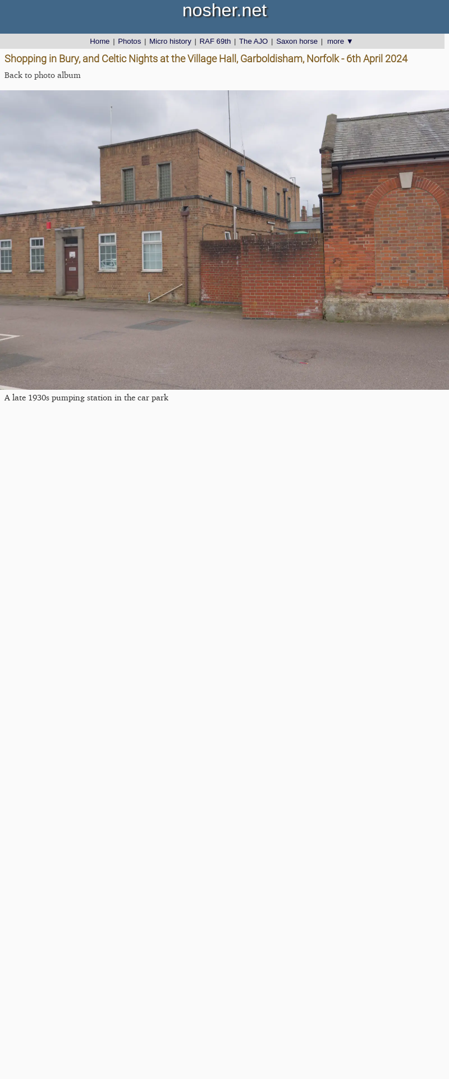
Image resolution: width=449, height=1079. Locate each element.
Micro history (170, 41)
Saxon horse (297, 41)
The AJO (253, 41)
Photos (129, 41)
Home (99, 41)
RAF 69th (215, 41)
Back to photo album (42, 75)
